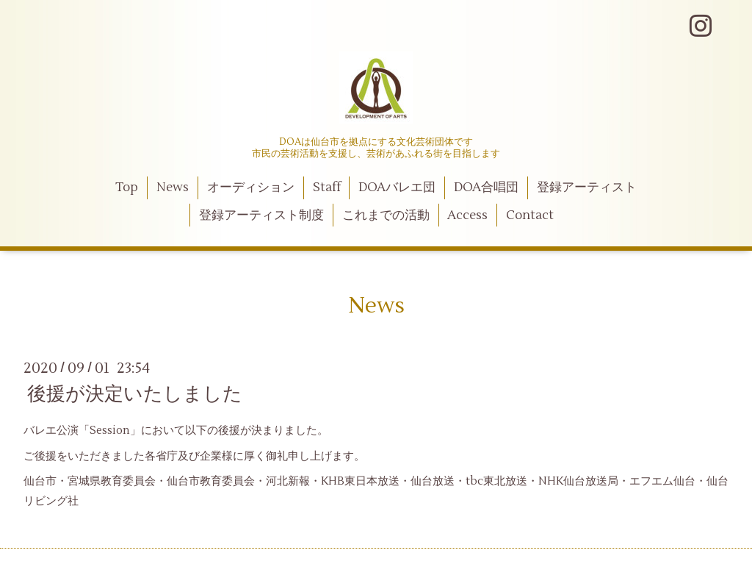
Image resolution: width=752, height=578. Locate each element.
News (172, 187)
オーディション (250, 187)
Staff (327, 187)
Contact (530, 215)
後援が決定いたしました (134, 394)
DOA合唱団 (486, 187)
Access (467, 215)
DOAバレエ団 (396, 187)
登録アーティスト (587, 187)
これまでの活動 (386, 215)
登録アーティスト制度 (261, 215)
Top (126, 187)
